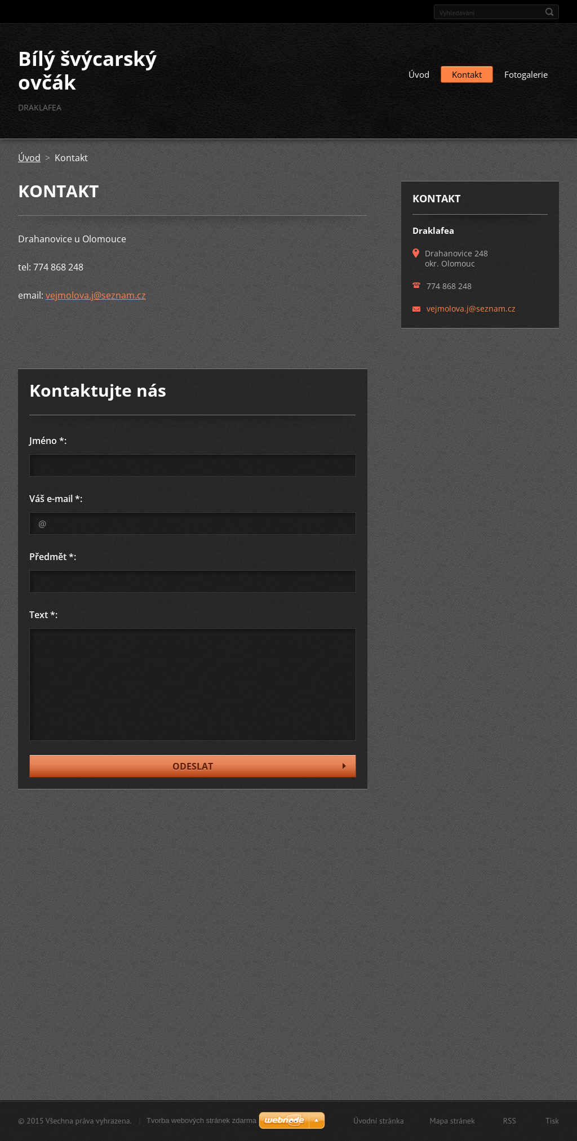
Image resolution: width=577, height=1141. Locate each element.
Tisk (552, 1121)
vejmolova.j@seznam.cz (96, 295)
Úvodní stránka (378, 1121)
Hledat (549, 12)
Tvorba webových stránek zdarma (201, 1120)
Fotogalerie (526, 74)
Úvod (419, 74)
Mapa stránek (452, 1121)
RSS (509, 1121)
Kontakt (467, 74)
